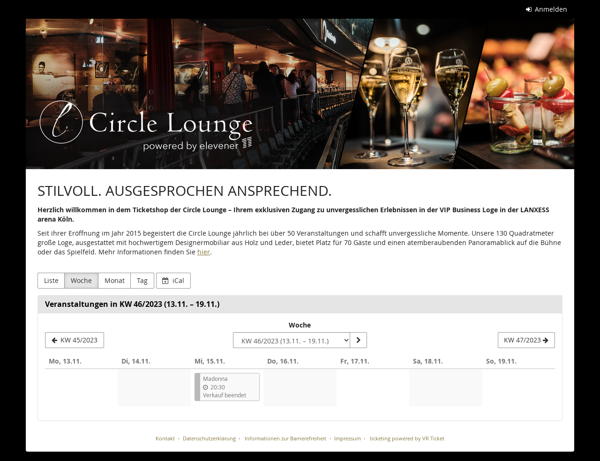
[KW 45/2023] (74, 340)
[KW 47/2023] (526, 340)
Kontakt (165, 438)
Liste (51, 280)
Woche (81, 280)
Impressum (347, 438)
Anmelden (547, 9)
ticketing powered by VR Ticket (407, 438)
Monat (115, 280)
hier (203, 251)
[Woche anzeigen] (358, 340)
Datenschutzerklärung (209, 438)
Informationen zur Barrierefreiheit (284, 438)
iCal (173, 280)
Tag (142, 280)
